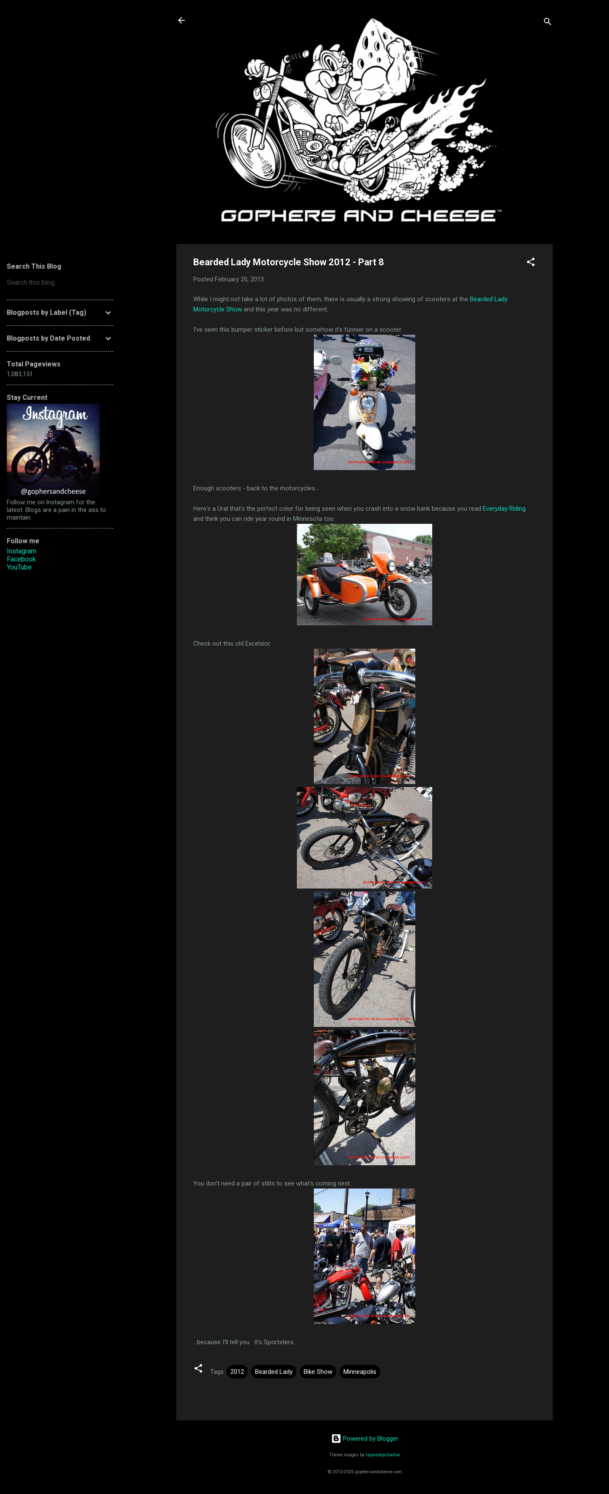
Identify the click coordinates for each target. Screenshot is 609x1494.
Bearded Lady (274, 1372)
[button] (531, 263)
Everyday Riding (504, 508)
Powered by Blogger (364, 1438)
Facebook (21, 559)
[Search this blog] (60, 282)
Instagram (21, 551)
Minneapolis (359, 1372)
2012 (237, 1372)
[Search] (548, 23)
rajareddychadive (383, 1455)
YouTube (19, 567)
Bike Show (318, 1372)
